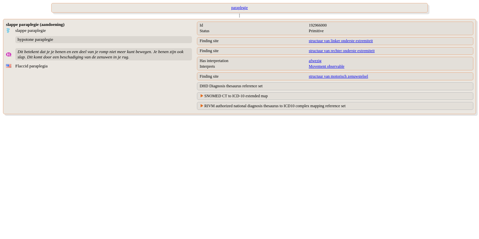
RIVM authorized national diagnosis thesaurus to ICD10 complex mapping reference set (275, 106)
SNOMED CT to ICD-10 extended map (236, 96)
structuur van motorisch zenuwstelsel (338, 76)
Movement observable (326, 66)
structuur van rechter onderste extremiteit (342, 50)
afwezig (315, 60)
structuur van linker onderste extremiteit (341, 41)
